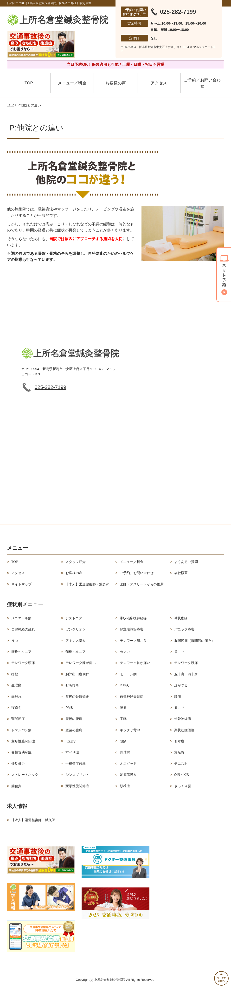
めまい (125, 652)
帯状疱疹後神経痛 (133, 618)
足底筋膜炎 (128, 775)
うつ (14, 641)
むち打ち (72, 685)
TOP (29, 83)
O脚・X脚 (181, 775)
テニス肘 (181, 763)
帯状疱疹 (181, 618)
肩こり (179, 708)
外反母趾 (18, 763)
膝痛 (177, 696)
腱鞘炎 (16, 786)
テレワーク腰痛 (186, 663)
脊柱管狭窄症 (21, 752)
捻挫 (14, 674)
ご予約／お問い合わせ (202, 83)
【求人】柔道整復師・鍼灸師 (87, 584)
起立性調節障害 (131, 629)
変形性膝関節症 (23, 741)
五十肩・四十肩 (186, 674)
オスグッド (128, 763)
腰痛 (123, 708)
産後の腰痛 (73, 719)
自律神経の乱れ (23, 629)
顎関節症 (18, 719)
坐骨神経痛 (182, 719)
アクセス (159, 83)
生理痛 (16, 685)
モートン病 (128, 674)
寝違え (16, 708)
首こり (179, 652)
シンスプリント (77, 775)
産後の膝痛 (73, 730)
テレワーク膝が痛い (80, 663)
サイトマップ (21, 584)
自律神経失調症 (131, 696)
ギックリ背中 (130, 730)
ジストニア (73, 618)
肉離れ (16, 696)
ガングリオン (75, 629)
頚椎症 (125, 786)
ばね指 (70, 741)
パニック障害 (184, 629)
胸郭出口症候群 (77, 674)
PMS (69, 708)
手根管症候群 (75, 763)
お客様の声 (115, 83)
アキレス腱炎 (75, 641)
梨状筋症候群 (184, 730)
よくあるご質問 (186, 562)
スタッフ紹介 (75, 562)
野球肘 (125, 752)
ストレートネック (24, 775)
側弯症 (179, 741)
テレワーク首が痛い (135, 663)
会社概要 (181, 573)
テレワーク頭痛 (23, 663)
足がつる (181, 685)
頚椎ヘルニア (75, 652)
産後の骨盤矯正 (77, 696)
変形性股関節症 (77, 786)
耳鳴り (125, 685)
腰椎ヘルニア (21, 652)
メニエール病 (21, 618)
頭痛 (123, 741)
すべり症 (72, 752)
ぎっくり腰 (182, 786)
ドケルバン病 (21, 730)
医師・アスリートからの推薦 (142, 584)
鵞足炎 (179, 752)
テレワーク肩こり (133, 641)
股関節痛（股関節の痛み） (194, 641)
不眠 (123, 719)
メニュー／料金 (72, 83)
